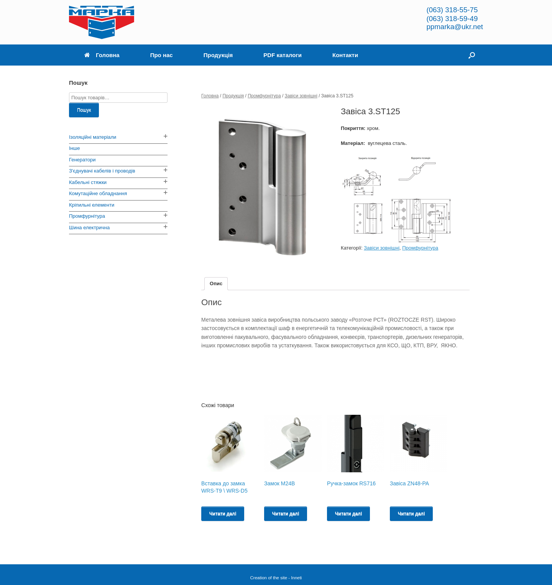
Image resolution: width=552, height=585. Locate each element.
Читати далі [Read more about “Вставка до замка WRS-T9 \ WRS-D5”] (222, 513)
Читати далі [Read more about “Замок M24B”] (285, 513)
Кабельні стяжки (88, 182)
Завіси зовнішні (301, 96)
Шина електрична (89, 227)
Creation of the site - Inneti (276, 577)
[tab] (216, 284)
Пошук (84, 110)
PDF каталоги (282, 55)
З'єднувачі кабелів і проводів (102, 171)
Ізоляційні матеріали (92, 137)
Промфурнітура (264, 96)
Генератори (82, 160)
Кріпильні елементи (91, 205)
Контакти (345, 55)
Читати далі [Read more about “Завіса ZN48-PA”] (411, 513)
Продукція (218, 55)
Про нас (161, 55)
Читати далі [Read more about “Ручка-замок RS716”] (348, 513)
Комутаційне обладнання (98, 193)
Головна (102, 55)
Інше (74, 148)
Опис (216, 283)
